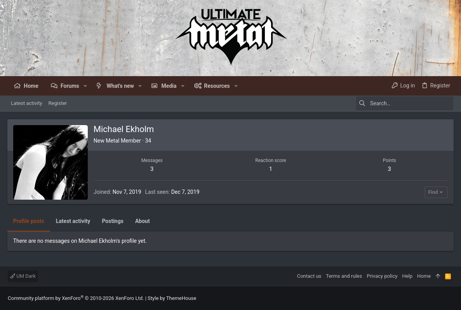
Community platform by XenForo (76, 298)
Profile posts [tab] (29, 221)
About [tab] (143, 221)
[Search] (404, 103)
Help (407, 276)
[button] (85, 86)
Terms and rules (344, 276)
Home (424, 276)
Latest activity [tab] (73, 221)
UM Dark (23, 276)
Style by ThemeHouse (172, 298)
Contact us (309, 276)
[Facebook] (449, 298)
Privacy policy (382, 276)
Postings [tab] (113, 221)
